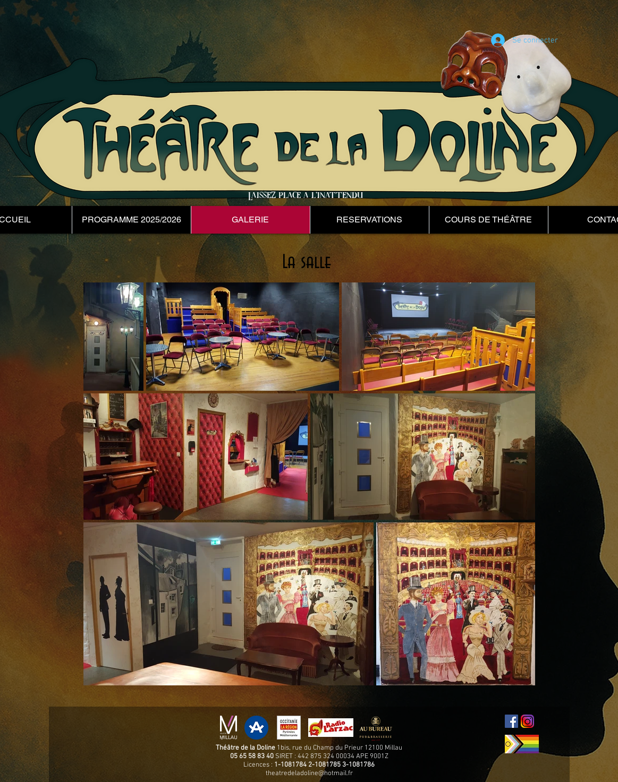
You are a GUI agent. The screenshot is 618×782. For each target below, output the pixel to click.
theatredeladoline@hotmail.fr (309, 773)
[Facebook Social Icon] (511, 721)
